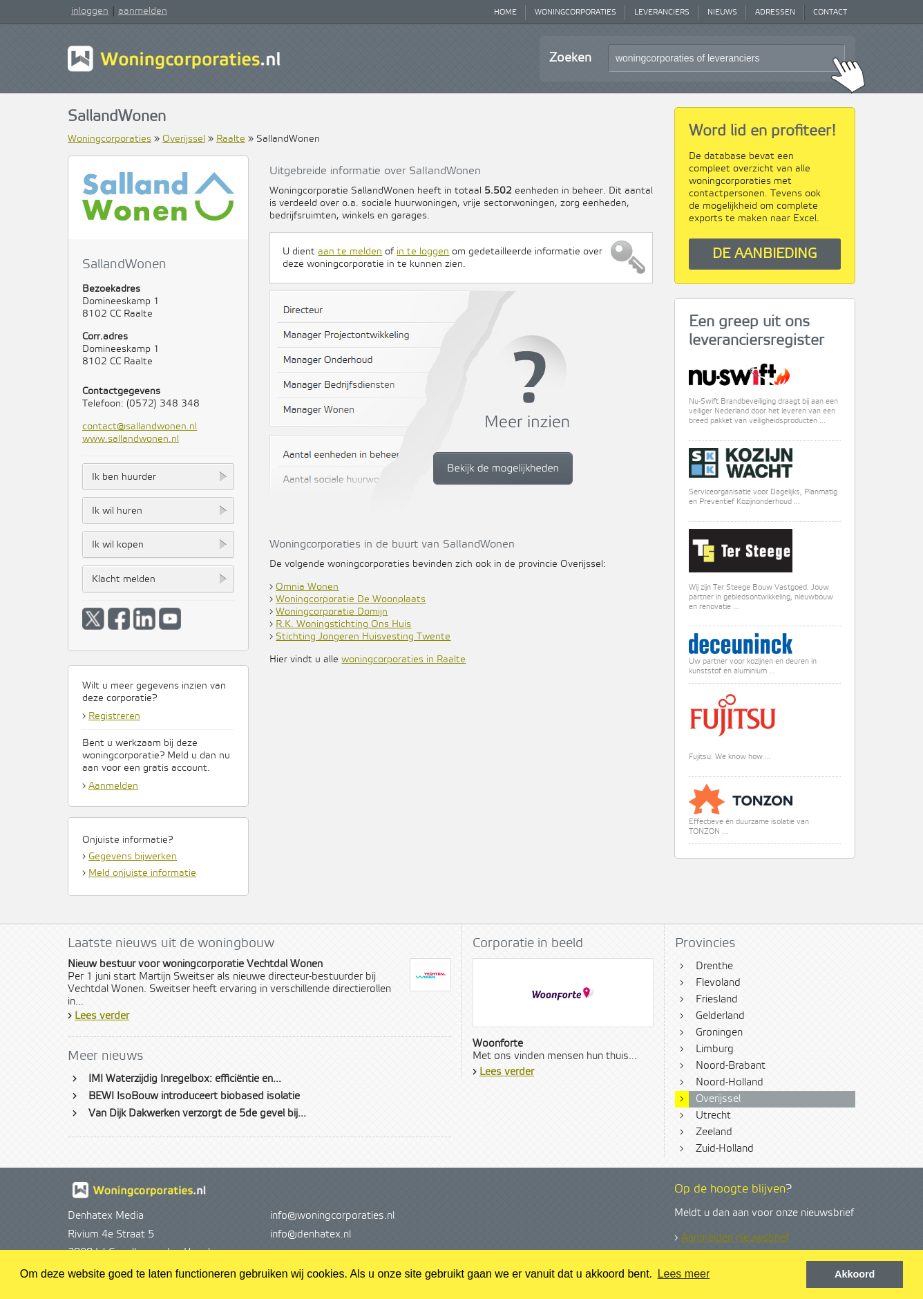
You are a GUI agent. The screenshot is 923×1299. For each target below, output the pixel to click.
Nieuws (722, 12)
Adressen (775, 12)
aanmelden (142, 11)
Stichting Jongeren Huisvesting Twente (363, 636)
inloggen (89, 11)
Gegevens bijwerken (132, 856)
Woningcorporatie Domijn (332, 612)
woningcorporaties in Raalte (403, 659)
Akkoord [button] (855, 1274)
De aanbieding (764, 254)
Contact (830, 12)
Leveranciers (661, 12)
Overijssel (183, 139)
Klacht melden (123, 579)
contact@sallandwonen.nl (139, 426)
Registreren (114, 716)
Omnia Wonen (307, 587)
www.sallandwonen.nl (130, 439)
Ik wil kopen (118, 545)
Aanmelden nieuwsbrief (735, 1238)
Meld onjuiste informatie (142, 873)
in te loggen (423, 251)
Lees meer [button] (684, 1274)
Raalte (230, 139)
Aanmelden (113, 786)
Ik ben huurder (124, 477)
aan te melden (350, 251)
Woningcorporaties (575, 12)
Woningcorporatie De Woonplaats (351, 599)
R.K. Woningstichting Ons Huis (343, 624)
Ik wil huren (117, 511)
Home (505, 12)
